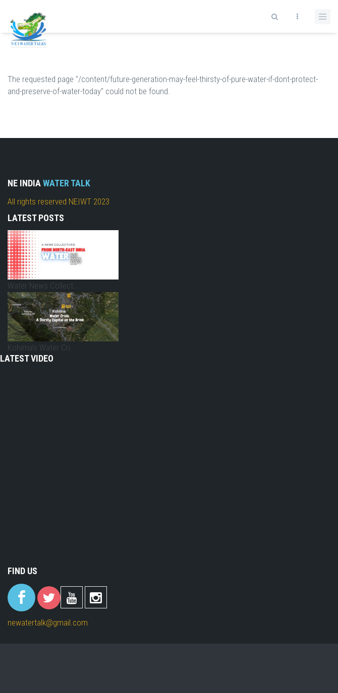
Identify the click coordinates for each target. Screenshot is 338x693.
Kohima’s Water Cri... (42, 347)
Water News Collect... (43, 286)
